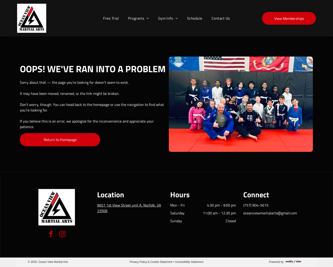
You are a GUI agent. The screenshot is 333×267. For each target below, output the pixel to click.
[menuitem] (111, 18)
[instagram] (62, 234)
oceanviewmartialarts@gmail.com (270, 213)
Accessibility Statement (189, 262)
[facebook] (51, 234)
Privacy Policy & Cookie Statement (151, 262)
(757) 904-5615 (255, 205)
